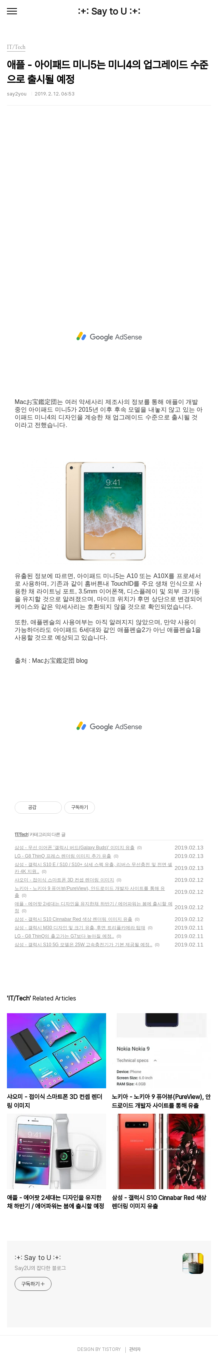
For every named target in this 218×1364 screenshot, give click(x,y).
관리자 (135, 1349)
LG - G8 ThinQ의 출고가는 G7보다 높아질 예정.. (64, 936)
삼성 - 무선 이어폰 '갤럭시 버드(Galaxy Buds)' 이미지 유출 (75, 847)
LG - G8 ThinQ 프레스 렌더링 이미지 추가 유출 (63, 856)
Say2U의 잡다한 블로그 (40, 1268)
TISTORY (111, 1349)
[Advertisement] (109, 209)
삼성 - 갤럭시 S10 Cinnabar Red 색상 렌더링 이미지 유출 (73, 919)
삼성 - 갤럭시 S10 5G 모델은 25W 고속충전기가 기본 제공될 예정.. (83, 944)
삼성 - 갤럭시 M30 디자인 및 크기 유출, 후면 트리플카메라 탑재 (80, 927)
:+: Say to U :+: (109, 11)
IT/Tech (21, 834)
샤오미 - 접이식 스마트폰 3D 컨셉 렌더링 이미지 (64, 880)
